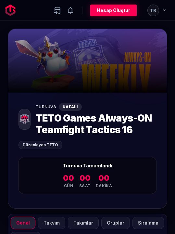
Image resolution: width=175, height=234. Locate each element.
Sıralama (148, 223)
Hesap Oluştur (113, 10)
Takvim (52, 223)
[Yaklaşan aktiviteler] (57, 10)
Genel (23, 223)
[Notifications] (70, 10)
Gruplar (115, 223)
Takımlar (83, 223)
